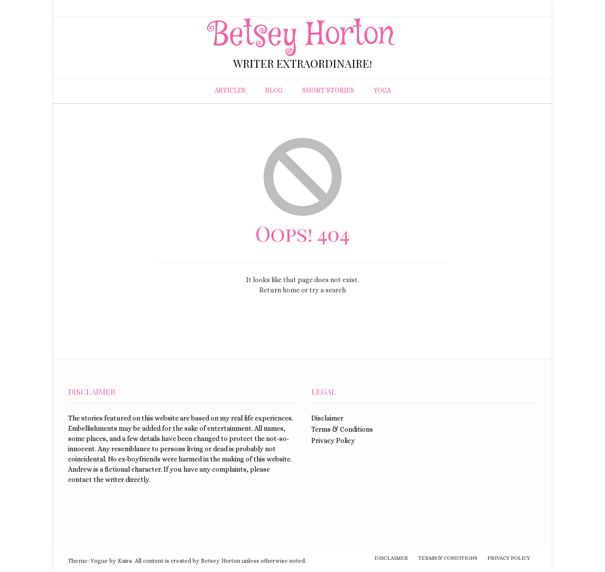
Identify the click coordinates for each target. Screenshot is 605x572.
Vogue (99, 560)
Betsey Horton (303, 35)
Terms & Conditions (342, 429)
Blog (274, 90)
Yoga (382, 90)
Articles (230, 90)
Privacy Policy (333, 440)
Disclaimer (327, 418)
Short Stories (328, 90)
